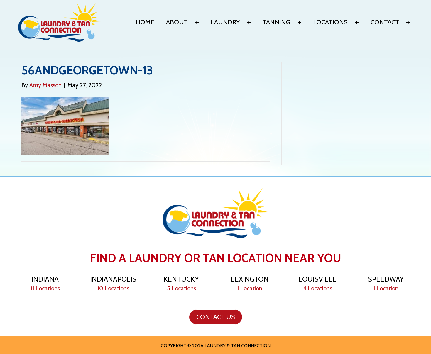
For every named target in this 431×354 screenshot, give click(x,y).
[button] (197, 22)
